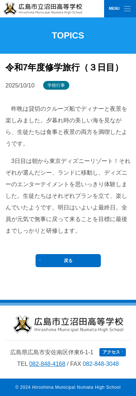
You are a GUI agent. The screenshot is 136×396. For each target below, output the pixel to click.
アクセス (111, 352)
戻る (68, 260)
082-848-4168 (47, 364)
